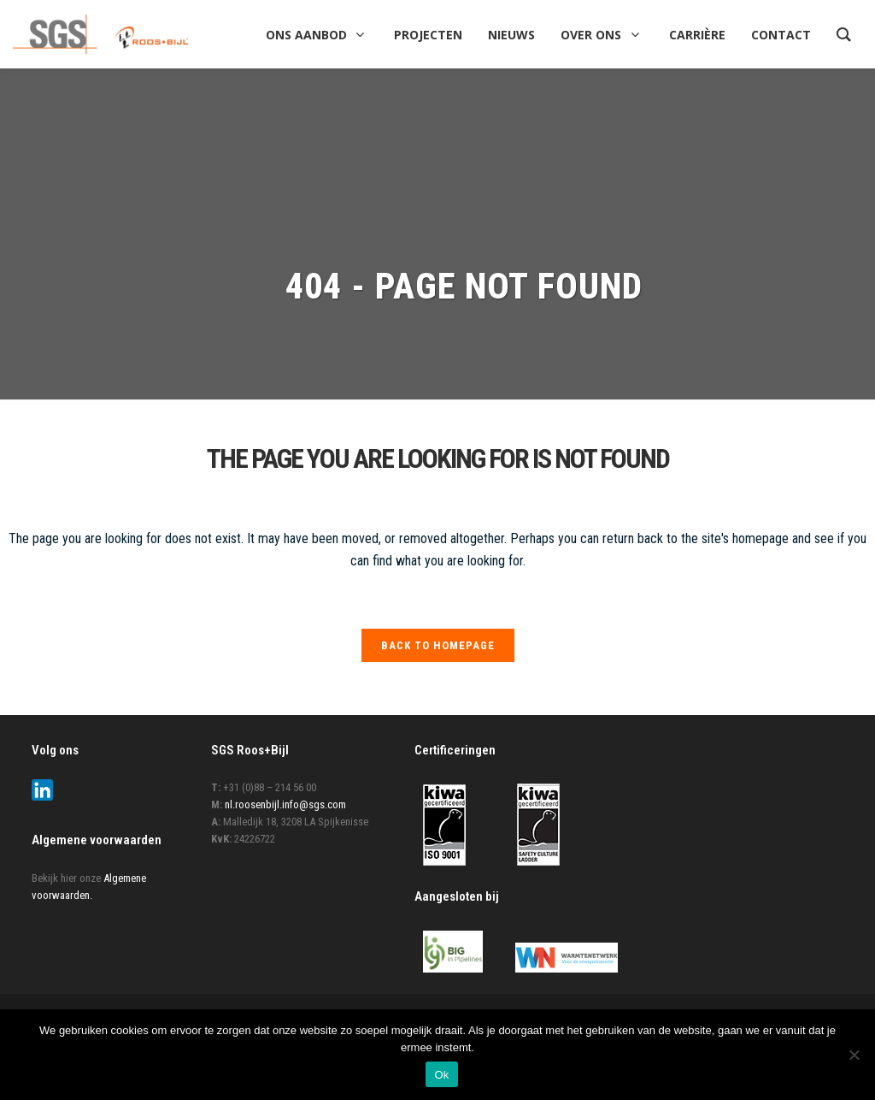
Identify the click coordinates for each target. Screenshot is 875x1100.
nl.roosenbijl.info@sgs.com (285, 804)
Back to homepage (438, 645)
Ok (441, 1074)
